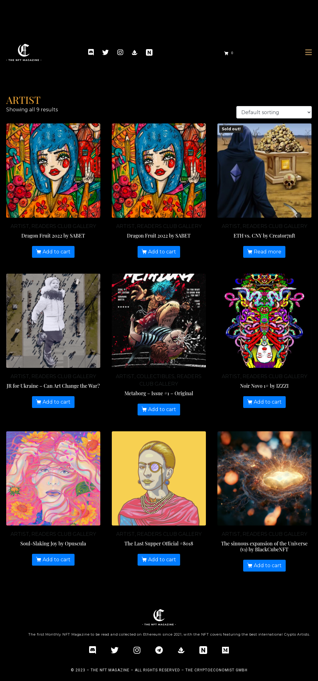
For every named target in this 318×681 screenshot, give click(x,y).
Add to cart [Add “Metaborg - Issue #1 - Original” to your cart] (162, 409)
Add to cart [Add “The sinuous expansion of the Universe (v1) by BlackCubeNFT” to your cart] (268, 565)
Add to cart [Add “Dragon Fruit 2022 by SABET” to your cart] (56, 252)
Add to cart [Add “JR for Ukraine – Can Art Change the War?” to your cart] (56, 402)
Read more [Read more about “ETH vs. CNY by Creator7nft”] (267, 252)
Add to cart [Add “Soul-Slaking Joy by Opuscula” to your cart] (56, 560)
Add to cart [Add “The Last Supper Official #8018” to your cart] (162, 560)
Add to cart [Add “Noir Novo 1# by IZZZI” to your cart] (268, 402)
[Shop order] (274, 112)
